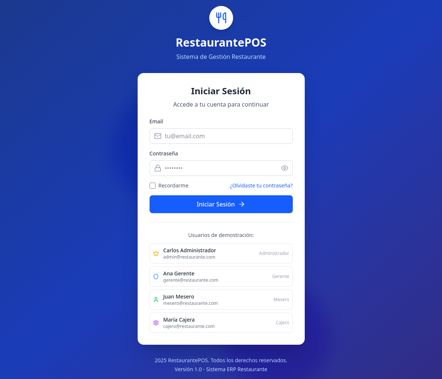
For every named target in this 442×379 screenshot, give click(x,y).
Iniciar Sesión (221, 204)
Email (156, 121)
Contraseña (164, 153)
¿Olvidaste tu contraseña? (261, 185)
